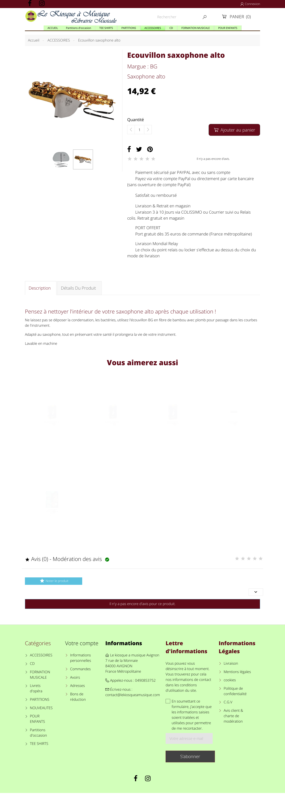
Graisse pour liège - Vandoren (233, 428)
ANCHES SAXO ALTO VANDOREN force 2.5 (173, 428)
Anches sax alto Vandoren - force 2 (112, 428)
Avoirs (75, 682)
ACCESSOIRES (41, 660)
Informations (123, 648)
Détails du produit (80, 289)
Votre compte (81, 648)
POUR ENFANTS (37, 724)
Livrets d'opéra (36, 693)
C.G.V (228, 707)
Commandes (80, 674)
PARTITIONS (39, 704)
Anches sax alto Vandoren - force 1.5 (52, 428)
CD (32, 668)
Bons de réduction (78, 702)
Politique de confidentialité (235, 696)
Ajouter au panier (234, 130)
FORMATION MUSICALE (40, 679)
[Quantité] (139, 129)
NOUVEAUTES (41, 712)
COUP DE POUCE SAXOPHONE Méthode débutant (52, 519)
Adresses (77, 690)
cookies (230, 685)
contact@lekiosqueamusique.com (132, 700)
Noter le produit (53, 585)
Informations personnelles (80, 663)
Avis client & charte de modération (233, 721)
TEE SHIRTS (39, 748)
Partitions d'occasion (38, 737)
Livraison (231, 668)
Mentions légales (237, 676)
